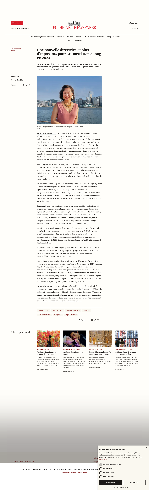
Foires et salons (58, 311)
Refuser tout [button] (134, 482)
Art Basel (87, 311)
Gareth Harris (119, 369)
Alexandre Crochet (42, 369)
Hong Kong (57, 315)
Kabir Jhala (15, 77)
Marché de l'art (16, 49)
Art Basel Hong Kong (46, 133)
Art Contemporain (44, 315)
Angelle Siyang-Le (71, 315)
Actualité (13, 50)
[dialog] (123, 468)
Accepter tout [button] (110, 482)
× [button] (146, 448)
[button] (122, 487)
